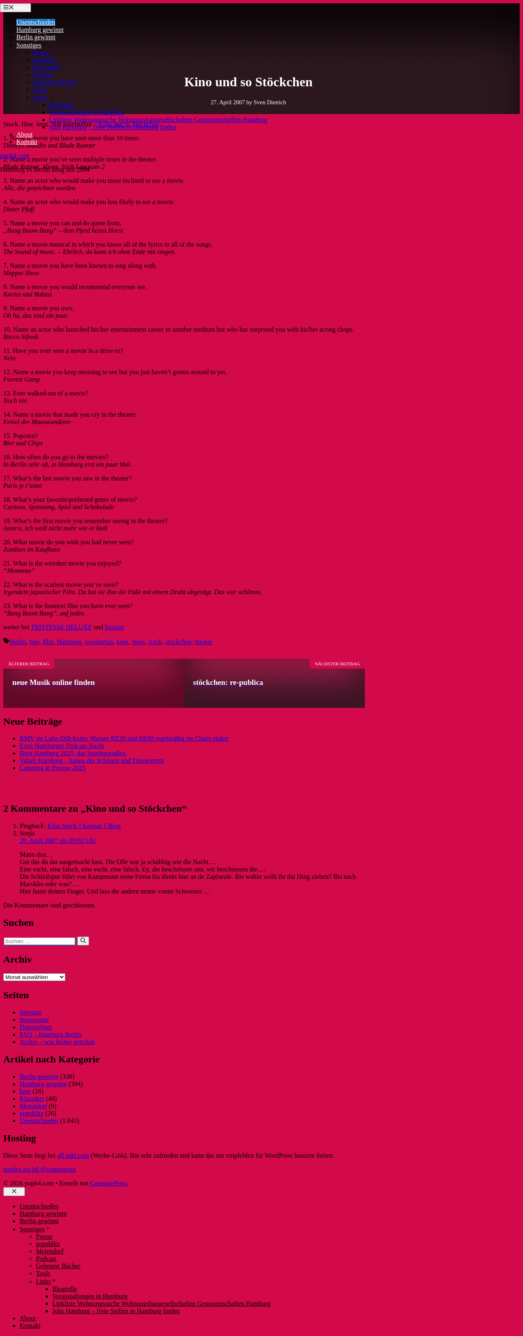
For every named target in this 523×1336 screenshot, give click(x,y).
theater (203, 641)
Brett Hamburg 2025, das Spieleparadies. (73, 753)
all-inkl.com (73, 1155)
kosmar (114, 627)
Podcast (43, 74)
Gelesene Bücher (55, 82)
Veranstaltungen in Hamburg (86, 112)
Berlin (18, 641)
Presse (41, 52)
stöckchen (178, 641)
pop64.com (14, 155)
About (24, 134)
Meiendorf (46, 67)
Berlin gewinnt (36, 37)
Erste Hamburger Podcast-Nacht (62, 745)
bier (34, 641)
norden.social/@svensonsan (39, 1169)
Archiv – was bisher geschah (57, 1041)
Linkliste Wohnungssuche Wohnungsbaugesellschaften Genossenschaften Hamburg (158, 119)
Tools (40, 89)
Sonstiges (32, 45)
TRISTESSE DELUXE (61, 627)
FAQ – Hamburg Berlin (50, 1034)
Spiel (138, 641)
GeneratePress (109, 1183)
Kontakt (27, 141)
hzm (25, 1091)
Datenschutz (36, 1027)
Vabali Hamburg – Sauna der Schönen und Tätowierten (92, 760)
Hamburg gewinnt (40, 29)
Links (43, 97)
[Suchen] (83, 940)
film (48, 641)
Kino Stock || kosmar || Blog (84, 825)
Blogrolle (61, 104)
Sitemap (30, 1012)
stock (155, 641)
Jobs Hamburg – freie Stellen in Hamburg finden (113, 126)
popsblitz (45, 59)
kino (122, 641)
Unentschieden (35, 22)
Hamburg (69, 641)
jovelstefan (99, 641)
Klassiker (32, 1098)
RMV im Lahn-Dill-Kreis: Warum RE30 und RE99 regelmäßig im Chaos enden (124, 738)
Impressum (34, 1019)
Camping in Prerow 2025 (52, 767)
